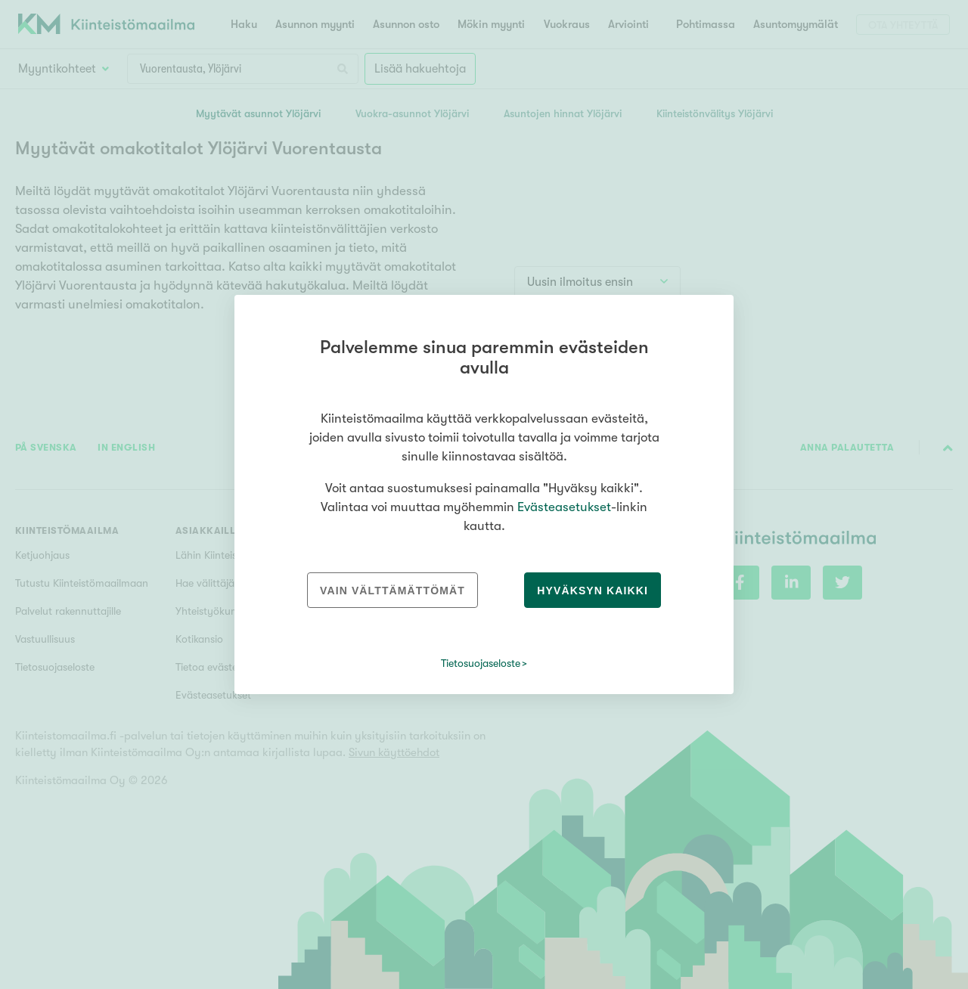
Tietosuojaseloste (480, 663)
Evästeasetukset (564, 507)
